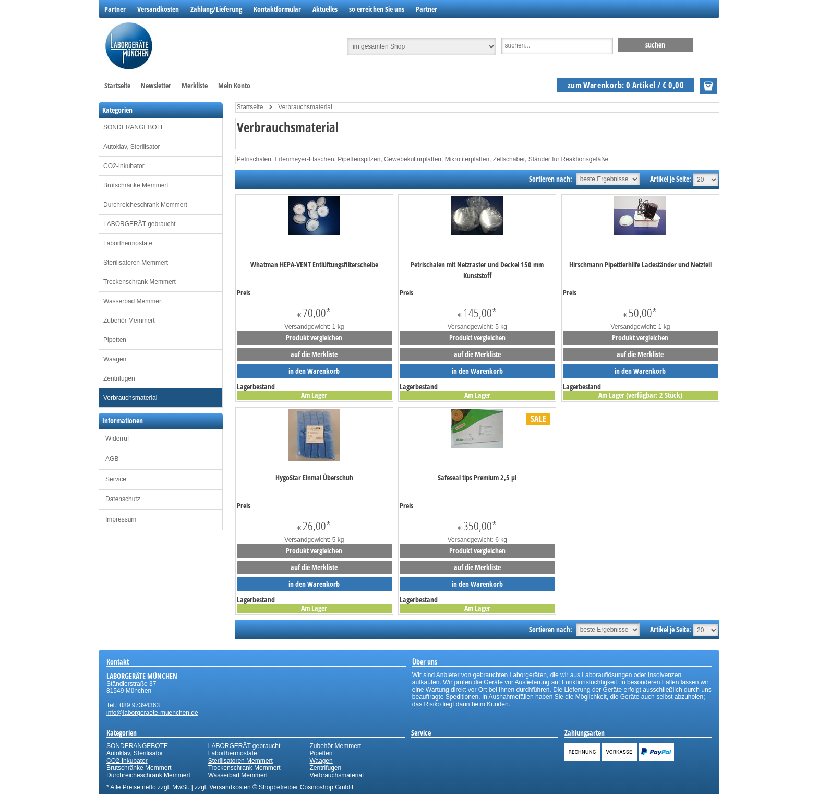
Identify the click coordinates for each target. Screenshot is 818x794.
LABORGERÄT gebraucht (139, 224)
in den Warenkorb (314, 371)
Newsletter (156, 85)
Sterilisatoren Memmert (135, 262)
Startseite (117, 85)
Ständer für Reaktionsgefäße (568, 159)
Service (115, 479)
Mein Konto (234, 85)
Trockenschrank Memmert (139, 282)
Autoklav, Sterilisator (131, 146)
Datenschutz (122, 499)
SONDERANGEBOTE (134, 127)
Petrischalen (254, 159)
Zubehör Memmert (129, 320)
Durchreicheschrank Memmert (145, 204)
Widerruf (117, 438)
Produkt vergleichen (314, 337)
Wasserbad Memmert (133, 301)
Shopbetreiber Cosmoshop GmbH (306, 787)
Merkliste (195, 85)
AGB (111, 459)
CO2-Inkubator (124, 166)
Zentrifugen (119, 378)
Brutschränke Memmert (136, 185)
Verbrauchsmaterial (130, 397)
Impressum (120, 519)
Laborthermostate (127, 243)
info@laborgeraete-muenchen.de (152, 712)
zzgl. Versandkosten (222, 787)
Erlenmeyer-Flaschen (304, 159)
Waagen (114, 359)
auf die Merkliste (314, 354)
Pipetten (114, 339)
